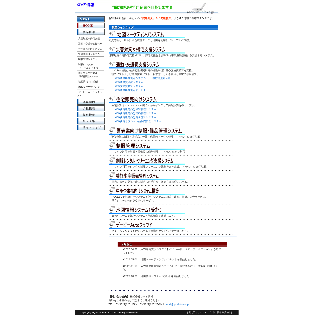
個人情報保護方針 (221, 312)
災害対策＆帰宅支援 (89, 38)
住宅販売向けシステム (90, 49)
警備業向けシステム (89, 54)
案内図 (192, 312)
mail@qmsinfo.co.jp (177, 304)
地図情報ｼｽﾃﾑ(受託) (88, 81)
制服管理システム (87, 59)
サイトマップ (204, 312)
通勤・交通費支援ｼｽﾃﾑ (90, 43)
